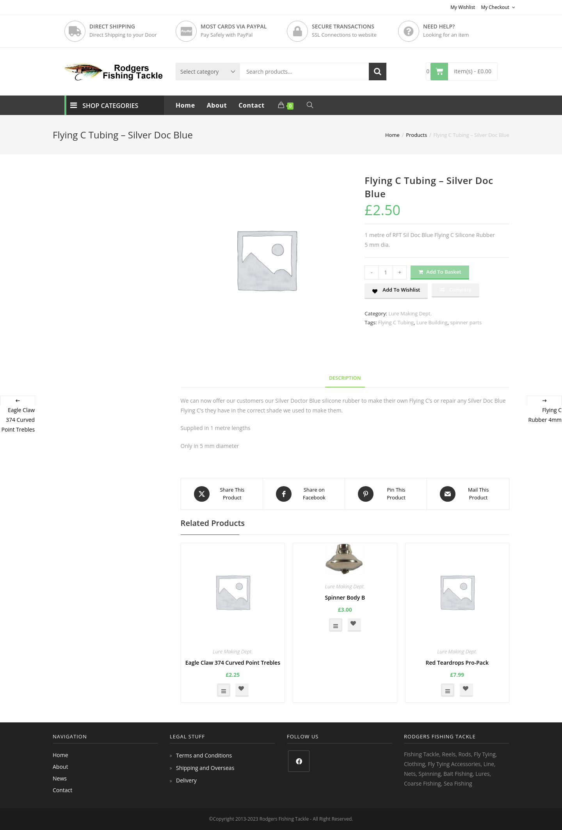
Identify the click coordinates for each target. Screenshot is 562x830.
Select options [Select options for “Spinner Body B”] (335, 625)
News (60, 778)
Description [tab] (345, 378)
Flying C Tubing (396, 322)
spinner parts (466, 322)
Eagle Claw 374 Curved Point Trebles (232, 662)
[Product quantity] (386, 272)
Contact (62, 790)
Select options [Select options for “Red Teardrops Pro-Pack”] (447, 690)
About (60, 766)
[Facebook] (298, 761)
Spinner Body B (345, 597)
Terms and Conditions (204, 755)
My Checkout (498, 7)
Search (377, 71)
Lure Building (432, 322)
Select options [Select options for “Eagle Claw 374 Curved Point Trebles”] (223, 690)
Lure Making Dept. (410, 313)
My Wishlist (462, 7)
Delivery (186, 780)
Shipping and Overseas (205, 768)
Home (60, 755)
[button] (396, 291)
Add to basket (443, 271)
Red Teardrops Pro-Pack (457, 662)
